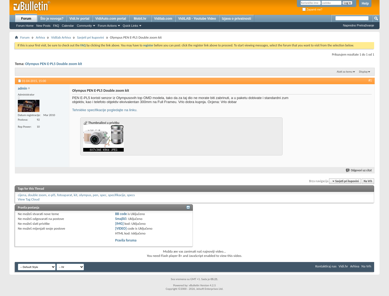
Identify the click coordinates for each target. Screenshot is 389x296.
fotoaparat (64, 195)
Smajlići (120, 219)
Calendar (68, 25)
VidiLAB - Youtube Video (197, 19)
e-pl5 (51, 195)
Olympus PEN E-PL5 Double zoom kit (53, 64)
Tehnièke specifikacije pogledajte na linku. (104, 110)
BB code (121, 214)
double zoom (37, 195)
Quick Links (130, 25)
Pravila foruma (125, 240)
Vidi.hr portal (79, 19)
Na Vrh (368, 181)
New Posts (43, 25)
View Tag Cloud (28, 199)
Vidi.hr (343, 266)
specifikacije (116, 195)
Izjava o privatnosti (236, 19)
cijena (22, 195)
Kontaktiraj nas (325, 266)
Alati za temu (344, 71)
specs (131, 195)
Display (363, 71)
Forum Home (24, 25)
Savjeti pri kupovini (90, 37)
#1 (370, 80)
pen (95, 195)
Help (365, 3)
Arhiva (40, 37)
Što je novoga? (51, 19)
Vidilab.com (163, 19)
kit (75, 195)
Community (84, 25)
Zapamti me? (312, 9)
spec (103, 195)
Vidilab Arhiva (61, 37)
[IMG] (119, 224)
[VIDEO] (121, 228)
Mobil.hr (140, 19)
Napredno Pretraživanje (358, 25)
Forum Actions (107, 25)
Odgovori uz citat (359, 170)
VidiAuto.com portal (110, 19)
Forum (26, 19)
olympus (85, 195)
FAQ (56, 25)
